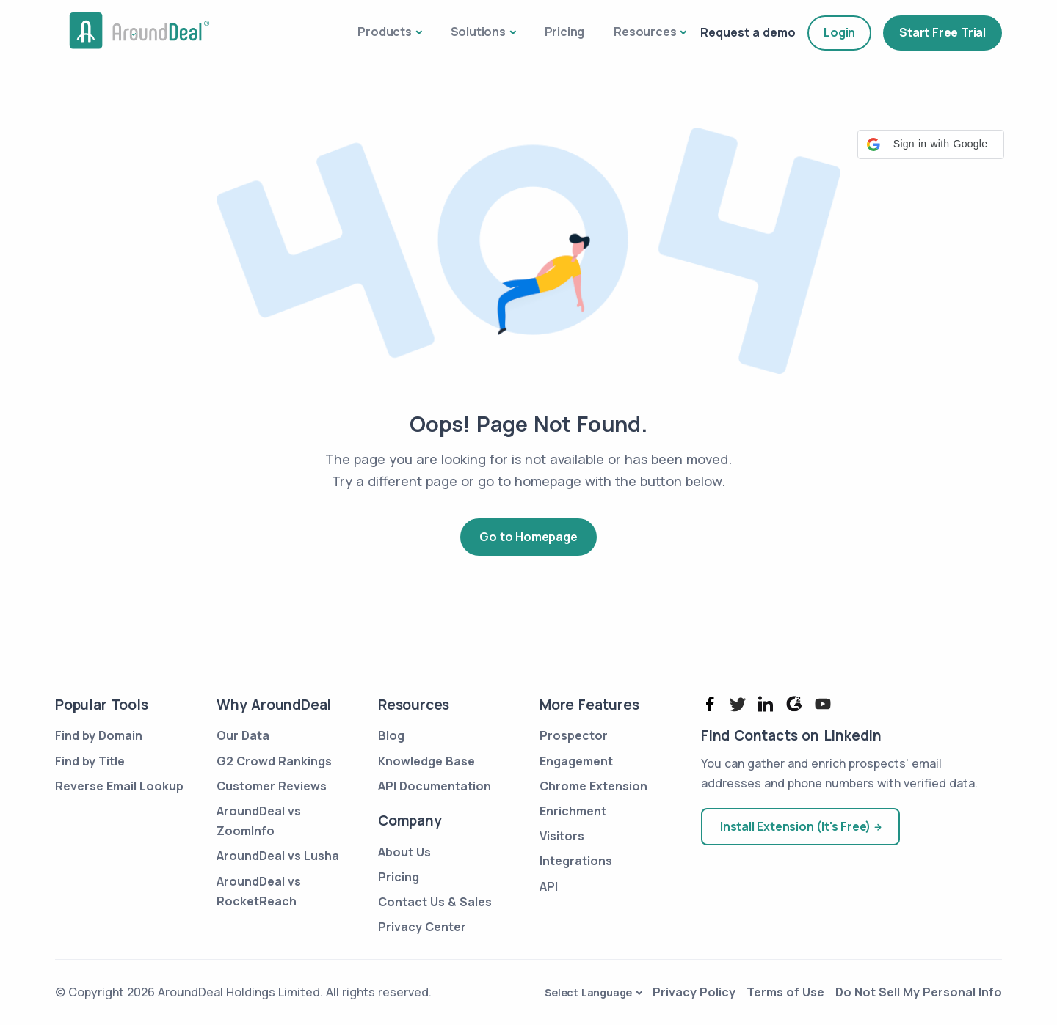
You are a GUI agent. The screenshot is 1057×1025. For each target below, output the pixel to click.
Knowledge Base (426, 761)
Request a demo (748, 32)
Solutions (478, 31)
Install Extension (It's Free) (795, 826)
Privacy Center (422, 927)
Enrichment (573, 811)
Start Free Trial (942, 32)
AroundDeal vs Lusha (278, 856)
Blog (391, 735)
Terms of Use (785, 992)
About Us (404, 852)
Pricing (565, 31)
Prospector (574, 735)
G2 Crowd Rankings (274, 761)
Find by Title (90, 761)
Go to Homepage (528, 537)
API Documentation (434, 786)
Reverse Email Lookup (119, 786)
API (549, 886)
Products (384, 31)
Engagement (576, 761)
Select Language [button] (588, 992)
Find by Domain (98, 735)
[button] (930, 144)
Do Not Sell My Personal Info (918, 992)
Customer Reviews (272, 786)
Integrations (576, 861)
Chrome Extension (593, 786)
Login (839, 32)
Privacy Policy (694, 992)
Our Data (243, 735)
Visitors (562, 836)
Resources (645, 31)
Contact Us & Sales (435, 902)
